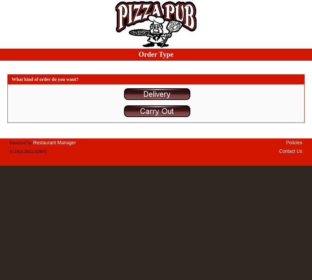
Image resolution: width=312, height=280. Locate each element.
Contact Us (290, 151)
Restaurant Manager (54, 142)
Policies (294, 142)
